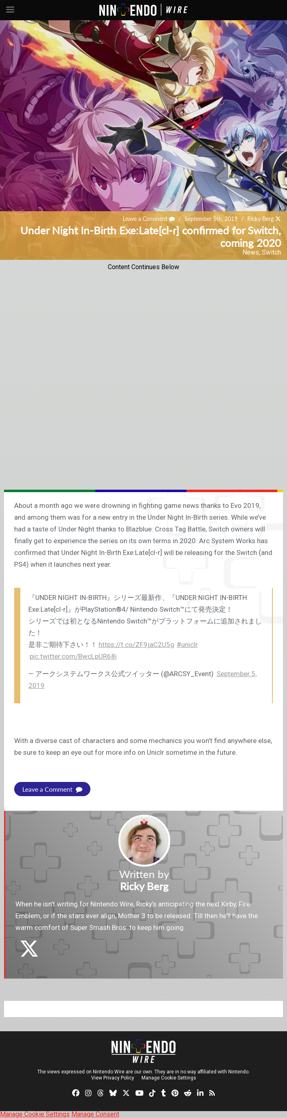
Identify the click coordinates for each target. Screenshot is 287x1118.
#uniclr (187, 644)
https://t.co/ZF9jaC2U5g (136, 644)
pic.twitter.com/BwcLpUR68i (73, 656)
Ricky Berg (260, 218)
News (250, 252)
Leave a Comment (149, 218)
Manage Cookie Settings (168, 1078)
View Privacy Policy (112, 1078)
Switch (271, 252)
